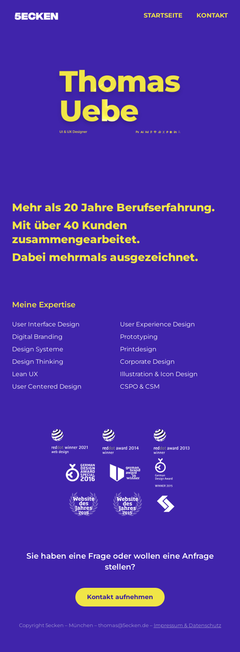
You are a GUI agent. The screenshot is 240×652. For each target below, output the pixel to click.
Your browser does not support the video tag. (120, 99)
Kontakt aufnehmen (120, 597)
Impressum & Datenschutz (187, 625)
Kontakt (212, 15)
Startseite (163, 15)
